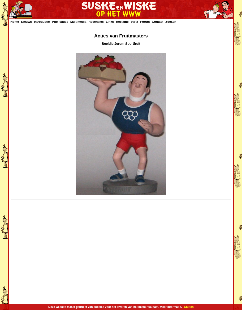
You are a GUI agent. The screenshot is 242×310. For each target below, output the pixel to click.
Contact (157, 21)
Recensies (96, 21)
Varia (134, 21)
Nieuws (26, 21)
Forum (145, 21)
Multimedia (78, 21)
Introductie (42, 21)
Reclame (122, 21)
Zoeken (170, 21)
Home (14, 21)
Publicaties (60, 21)
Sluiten (189, 307)
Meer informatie (170, 307)
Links (110, 21)
